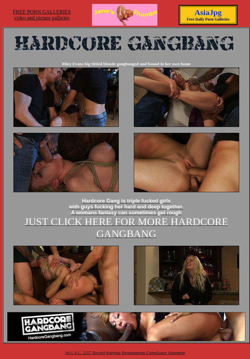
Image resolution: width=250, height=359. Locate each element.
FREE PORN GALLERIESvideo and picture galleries (42, 15)
